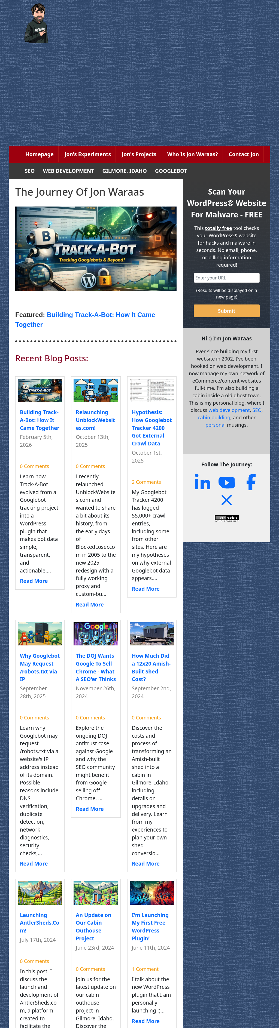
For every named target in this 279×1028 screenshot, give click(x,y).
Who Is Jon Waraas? (192, 154)
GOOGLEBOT (171, 170)
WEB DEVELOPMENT (68, 170)
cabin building (214, 417)
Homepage (39, 154)
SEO (30, 170)
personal (215, 424)
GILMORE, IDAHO (124, 170)
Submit (226, 310)
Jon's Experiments (88, 154)
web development (229, 410)
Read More (34, 580)
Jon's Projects (139, 154)
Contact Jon (244, 154)
